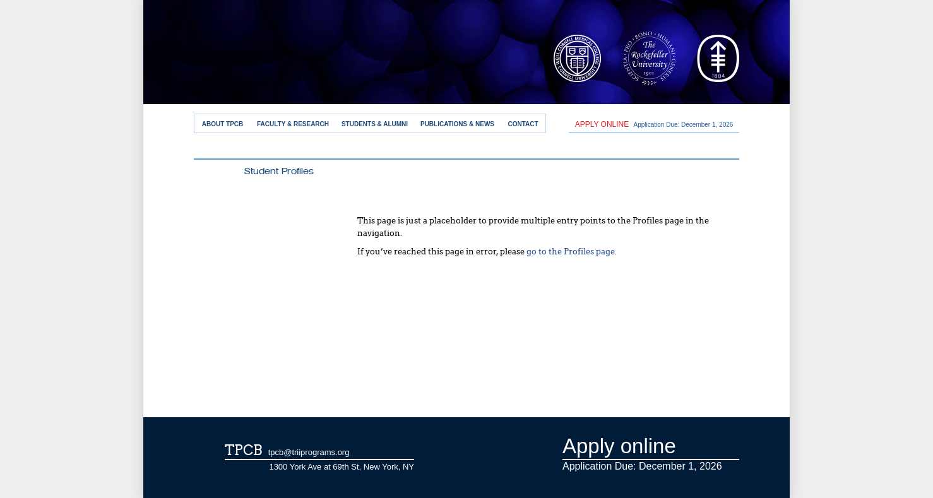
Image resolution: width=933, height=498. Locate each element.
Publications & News (457, 124)
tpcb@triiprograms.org (309, 452)
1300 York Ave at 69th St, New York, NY (341, 466)
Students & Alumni (375, 124)
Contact (523, 124)
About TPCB (223, 124)
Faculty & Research (293, 124)
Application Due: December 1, (654, 124)
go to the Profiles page (570, 251)
